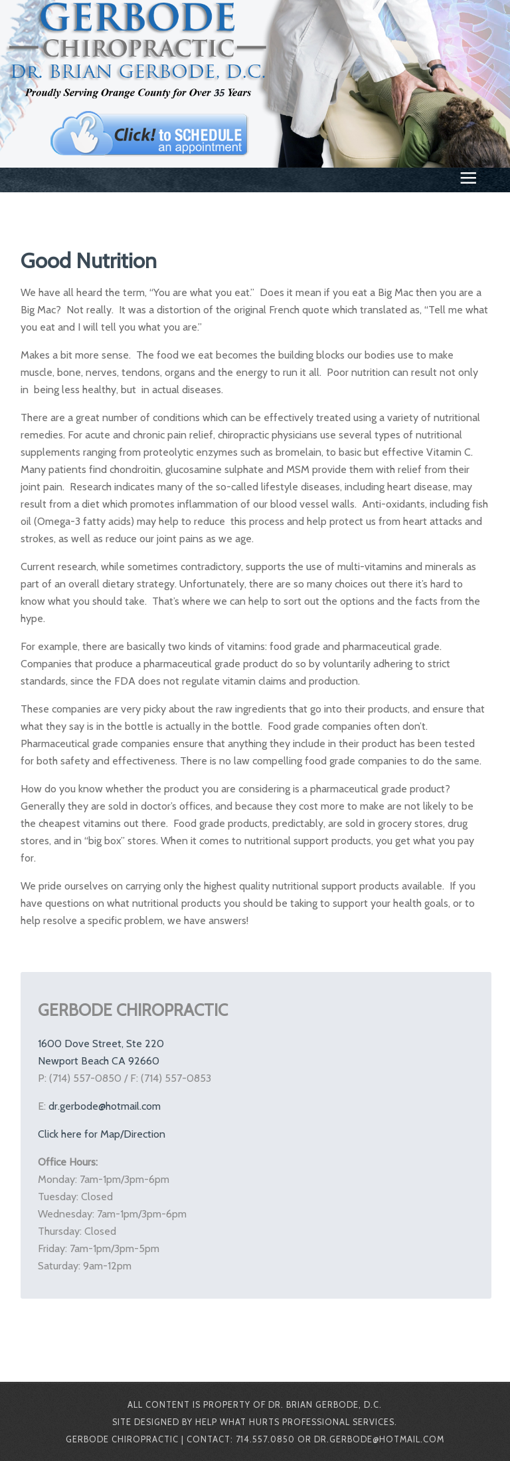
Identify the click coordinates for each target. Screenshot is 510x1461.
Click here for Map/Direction (101, 1134)
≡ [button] (468, 180)
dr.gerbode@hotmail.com (104, 1106)
